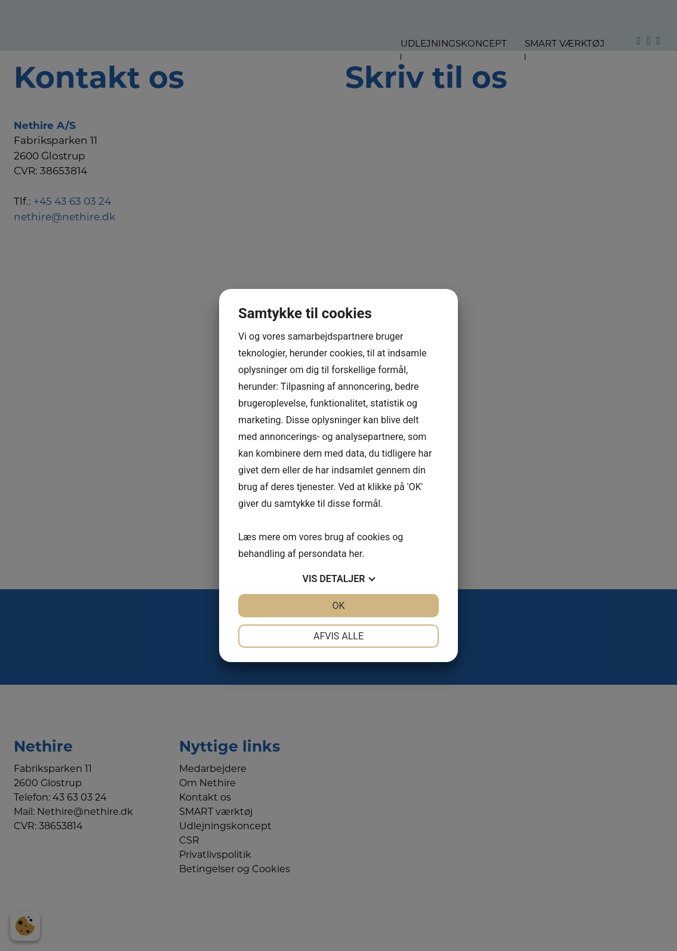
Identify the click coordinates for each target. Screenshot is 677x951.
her (355, 553)
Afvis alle (338, 636)
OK (338, 605)
